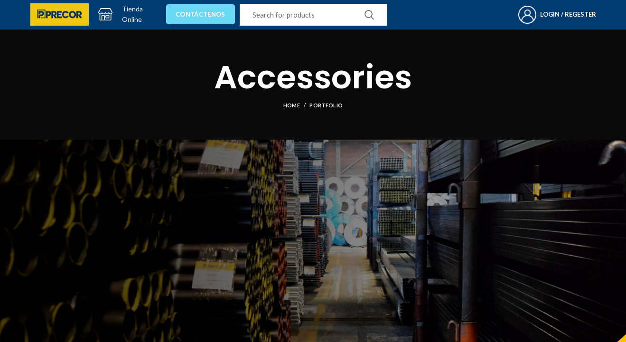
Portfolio (326, 105)
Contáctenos (200, 14)
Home (291, 105)
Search (369, 14)
